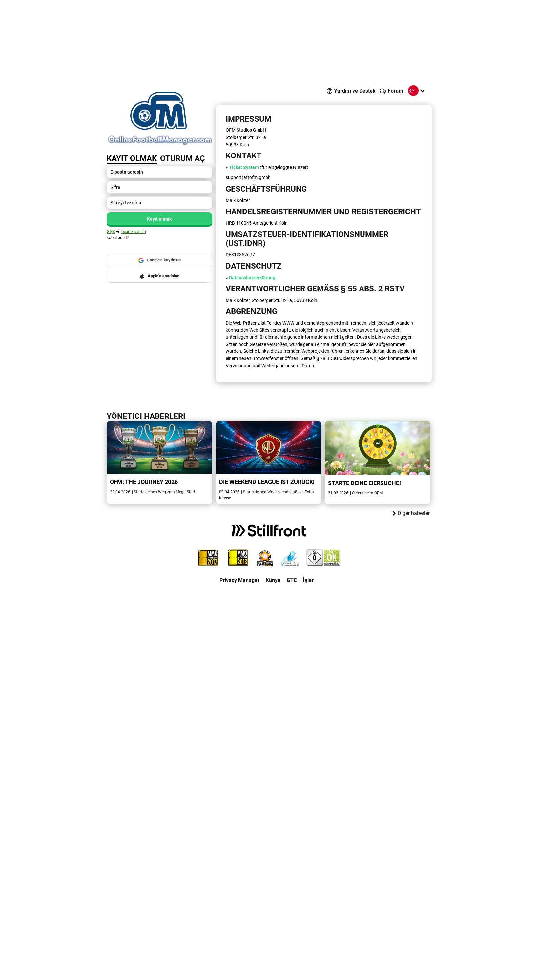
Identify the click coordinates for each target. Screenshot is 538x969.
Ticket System (244, 167)
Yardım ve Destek (355, 91)
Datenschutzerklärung (252, 278)
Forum (395, 91)
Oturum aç (182, 158)
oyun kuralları (133, 231)
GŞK (111, 231)
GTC (292, 580)
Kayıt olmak (132, 158)
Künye (273, 580)
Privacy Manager (239, 580)
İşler (308, 580)
